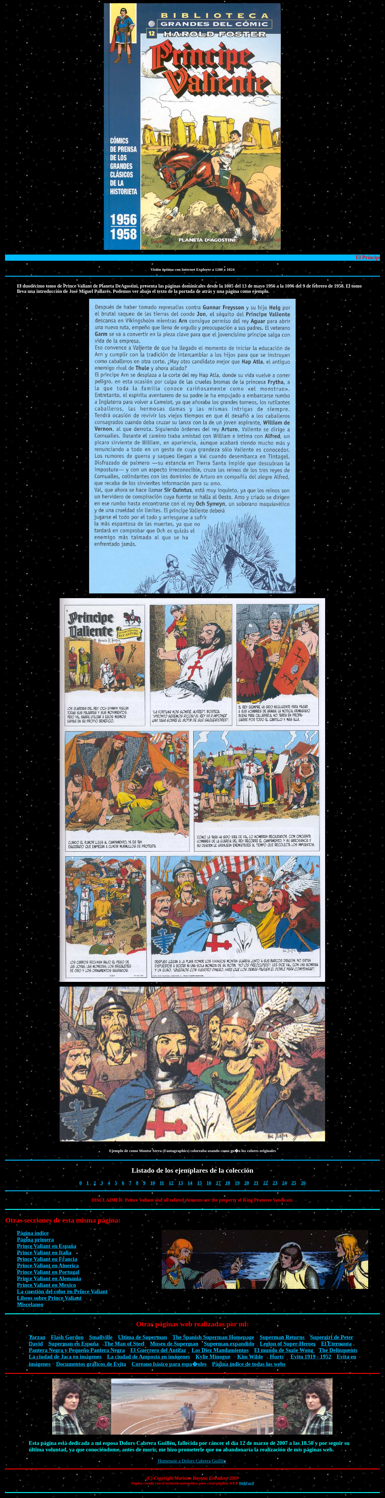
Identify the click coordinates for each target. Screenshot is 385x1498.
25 (293, 1182)
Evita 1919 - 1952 (311, 1356)
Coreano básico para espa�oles (169, 1364)
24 (284, 1182)
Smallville (100, 1337)
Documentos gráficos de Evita (91, 1364)
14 (190, 1182)
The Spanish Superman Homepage (213, 1337)
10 (152, 1182)
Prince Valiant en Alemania (49, 1278)
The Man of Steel (124, 1344)
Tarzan (37, 1337)
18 (227, 1182)
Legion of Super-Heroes (288, 1344)
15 (199, 1182)
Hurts (277, 1356)
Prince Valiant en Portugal (48, 1272)
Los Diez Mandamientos (219, 1350)
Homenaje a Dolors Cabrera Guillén (192, 1460)
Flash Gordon (67, 1337)
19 (237, 1182)
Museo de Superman (174, 1344)
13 (180, 1182)
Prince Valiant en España (46, 1246)
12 (171, 1182)
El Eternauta (336, 1344)
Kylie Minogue (213, 1356)
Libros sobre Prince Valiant (49, 1298)
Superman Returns (282, 1337)
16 (209, 1182)
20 (246, 1182)
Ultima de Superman (142, 1337)
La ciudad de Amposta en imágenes (148, 1356)
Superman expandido (229, 1344)
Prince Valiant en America (47, 1265)
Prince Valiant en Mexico (46, 1285)
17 (218, 1182)
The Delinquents (338, 1350)
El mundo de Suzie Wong (283, 1350)
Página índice (33, 1233)
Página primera (35, 1239)
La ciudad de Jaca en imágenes (65, 1356)
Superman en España (73, 1344)
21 (256, 1182)
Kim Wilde (250, 1356)
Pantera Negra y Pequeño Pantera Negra (77, 1350)
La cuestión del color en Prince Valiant (62, 1291)
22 (265, 1182)
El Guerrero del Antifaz (158, 1350)
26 (303, 1182)
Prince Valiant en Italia (44, 1252)
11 (162, 1182)
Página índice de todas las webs (249, 1364)
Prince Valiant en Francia (47, 1259)
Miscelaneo (30, 1304)
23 (275, 1182)
